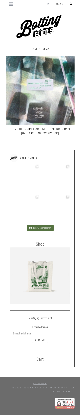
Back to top (39, 384)
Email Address (40, 327)
